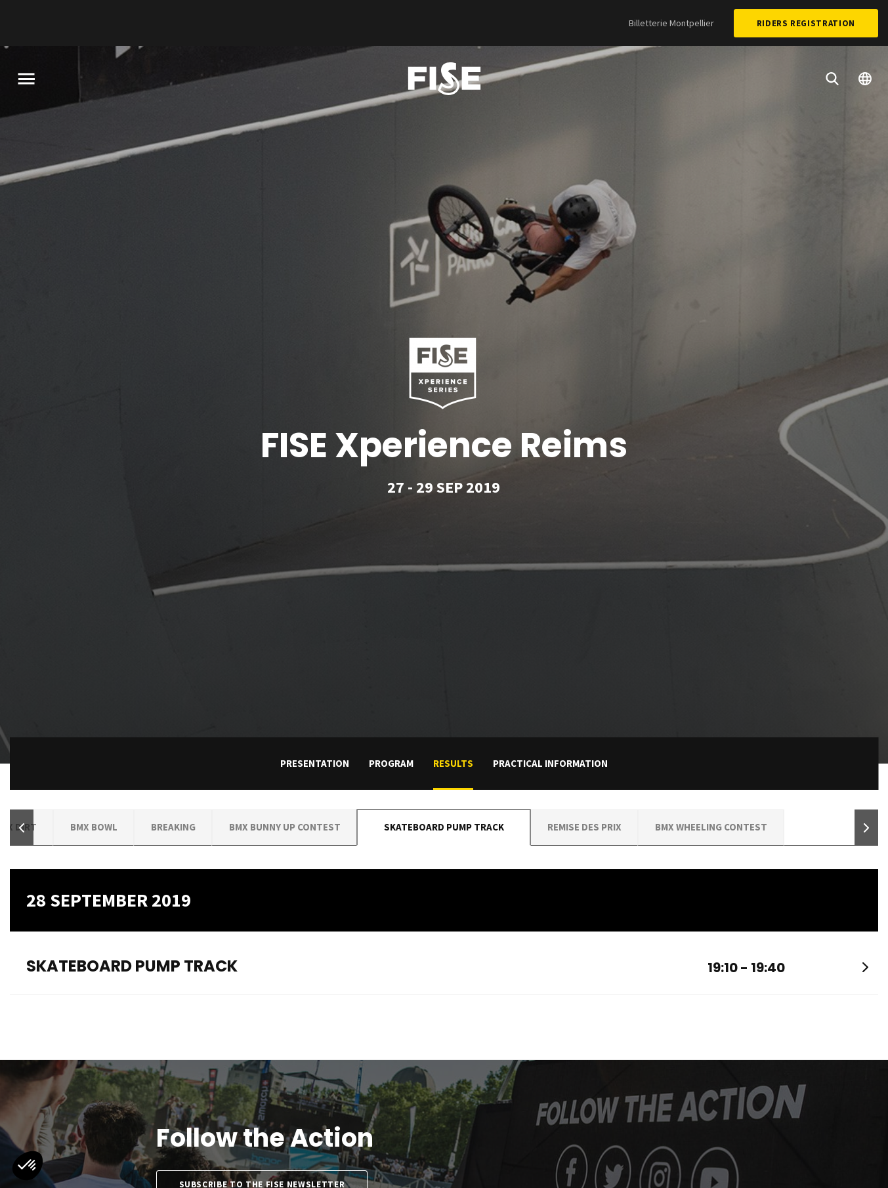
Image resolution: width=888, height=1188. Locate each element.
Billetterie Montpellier (671, 23)
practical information (550, 763)
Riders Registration (806, 23)
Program (391, 763)
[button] (21, 827)
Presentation (314, 763)
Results (453, 763)
